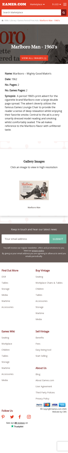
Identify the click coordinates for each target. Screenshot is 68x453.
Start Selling (41, 355)
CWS (64, 411)
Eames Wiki (8, 331)
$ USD (56, 4)
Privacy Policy (42, 398)
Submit (58, 239)
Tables (5, 282)
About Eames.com (45, 380)
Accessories (8, 307)
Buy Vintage (43, 270)
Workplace (7, 343)
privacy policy (38, 250)
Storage (5, 288)
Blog (38, 374)
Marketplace (37, 4)
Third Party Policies (45, 392)
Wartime (6, 301)
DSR (4, 276)
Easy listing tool (43, 349)
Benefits (40, 337)
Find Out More (10, 270)
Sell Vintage (42, 331)
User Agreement (44, 386)
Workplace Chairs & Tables (49, 282)
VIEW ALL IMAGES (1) (34, 58)
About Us (41, 368)
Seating (39, 276)
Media (5, 294)
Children (40, 288)
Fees (38, 343)
